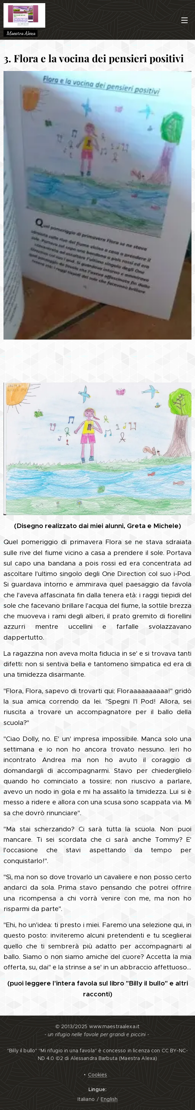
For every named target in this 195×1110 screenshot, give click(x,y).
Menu (184, 20)
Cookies (97, 1075)
